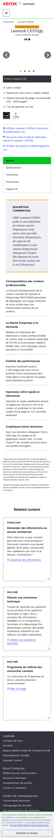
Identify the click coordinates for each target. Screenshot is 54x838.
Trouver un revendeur (14, 787)
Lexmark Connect (12, 760)
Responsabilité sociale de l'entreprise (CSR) (26, 750)
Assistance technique (14, 778)
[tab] (20, 71)
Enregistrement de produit (17, 782)
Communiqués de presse (16, 800)
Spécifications (13, 167)
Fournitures (12, 174)
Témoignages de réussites (17, 805)
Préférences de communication (20, 773)
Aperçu (10, 160)
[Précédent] (6, 54)
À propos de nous (12, 740)
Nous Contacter (14, 768)
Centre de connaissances (20, 796)
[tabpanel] (27, 325)
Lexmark (9, 736)
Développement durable (16, 755)
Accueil (37, 4)
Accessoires (12, 181)
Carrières (8, 745)
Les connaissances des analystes (21, 810)
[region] (27, 824)
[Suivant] (47, 54)
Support (11, 189)
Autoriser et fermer (27, 833)
